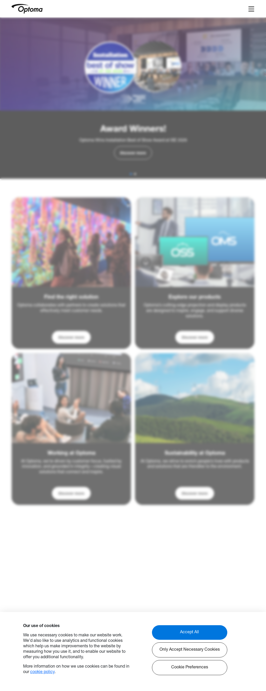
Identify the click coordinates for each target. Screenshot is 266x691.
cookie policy (42, 672)
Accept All (189, 632)
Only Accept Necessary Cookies (189, 650)
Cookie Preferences (189, 668)
